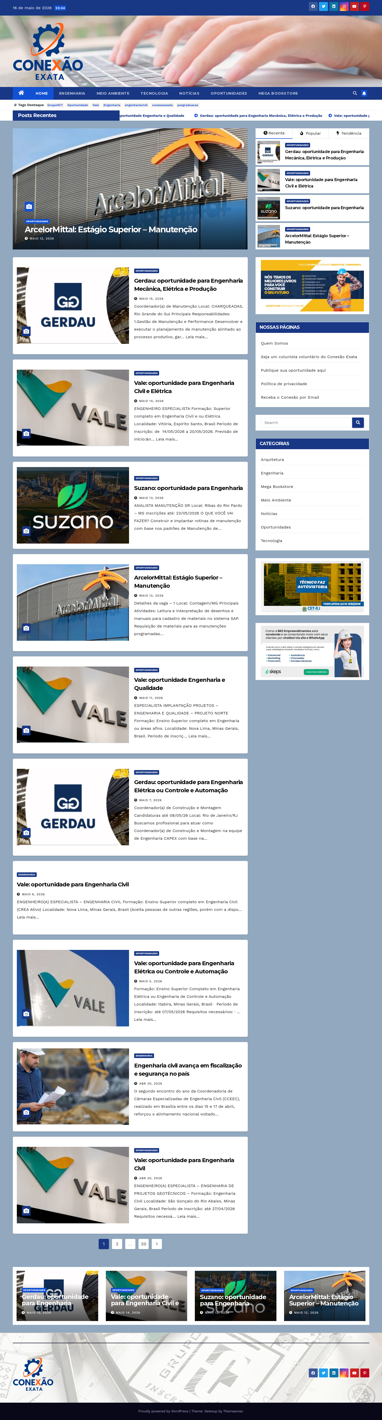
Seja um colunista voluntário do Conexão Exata (309, 356)
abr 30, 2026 (150, 1083)
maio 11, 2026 (151, 698)
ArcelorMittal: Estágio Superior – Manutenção (111, 229)
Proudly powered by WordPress (163, 1411)
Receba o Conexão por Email (290, 397)
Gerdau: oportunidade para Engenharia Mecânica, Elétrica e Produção (55, 1306)
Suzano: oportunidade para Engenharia (188, 488)
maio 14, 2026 (151, 401)
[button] (355, 93)
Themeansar (233, 1411)
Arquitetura (272, 459)
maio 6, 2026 (33, 894)
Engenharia (72, 93)
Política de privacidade (284, 383)
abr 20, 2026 (150, 1178)
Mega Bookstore (278, 93)
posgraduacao (187, 105)
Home (42, 93)
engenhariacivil (136, 105)
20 (143, 1244)
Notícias (189, 93)
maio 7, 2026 (150, 800)
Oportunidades (229, 93)
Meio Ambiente (113, 93)
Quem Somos (274, 343)
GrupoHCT (55, 105)
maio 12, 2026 (42, 238)
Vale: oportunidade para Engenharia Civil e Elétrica (145, 1303)
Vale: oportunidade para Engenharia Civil (73, 884)
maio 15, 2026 (151, 298)
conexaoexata (162, 105)
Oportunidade (77, 105)
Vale (96, 105)
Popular (310, 133)
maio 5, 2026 (150, 981)
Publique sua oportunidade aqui (293, 370)
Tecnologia (154, 93)
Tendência (349, 133)
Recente (274, 133)
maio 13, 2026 (151, 498)
